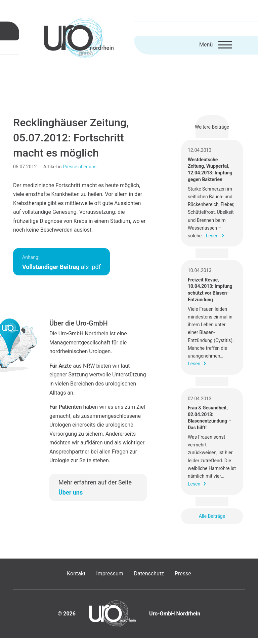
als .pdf (61, 262)
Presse (183, 573)
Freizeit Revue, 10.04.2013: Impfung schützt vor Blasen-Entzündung (210, 289)
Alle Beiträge (212, 516)
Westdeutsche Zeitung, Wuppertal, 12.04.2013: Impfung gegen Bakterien (210, 169)
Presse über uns (79, 166)
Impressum (109, 573)
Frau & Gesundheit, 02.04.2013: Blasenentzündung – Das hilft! (209, 417)
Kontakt (76, 573)
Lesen (212, 235)
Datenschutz (149, 573)
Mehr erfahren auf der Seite (95, 487)
